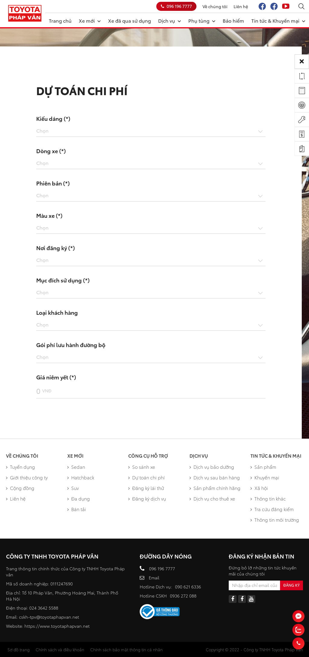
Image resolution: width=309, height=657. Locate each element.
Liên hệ (241, 6)
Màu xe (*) (49, 215)
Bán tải (76, 509)
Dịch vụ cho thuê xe (212, 498)
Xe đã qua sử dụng (129, 20)
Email (154, 578)
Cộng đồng (20, 488)
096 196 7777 (176, 6)
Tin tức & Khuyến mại (278, 20)
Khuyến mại (264, 477)
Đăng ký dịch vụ (147, 498)
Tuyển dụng (20, 466)
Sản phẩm (263, 466)
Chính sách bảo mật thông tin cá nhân (126, 649)
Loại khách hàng (57, 312)
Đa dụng (78, 498)
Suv (73, 488)
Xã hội (259, 488)
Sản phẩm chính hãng (215, 488)
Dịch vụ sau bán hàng (215, 477)
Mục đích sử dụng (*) (63, 280)
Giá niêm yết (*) (56, 377)
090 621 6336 (188, 587)
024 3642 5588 (43, 608)
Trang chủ (60, 20)
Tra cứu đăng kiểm (272, 509)
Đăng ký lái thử (146, 488)
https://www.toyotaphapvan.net (57, 626)
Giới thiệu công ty (27, 477)
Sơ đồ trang (19, 649)
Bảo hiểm (233, 20)
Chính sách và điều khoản (60, 649)
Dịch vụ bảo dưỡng (212, 466)
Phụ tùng (201, 20)
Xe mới (90, 20)
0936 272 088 (183, 596)
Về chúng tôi (215, 6)
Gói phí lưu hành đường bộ (70, 345)
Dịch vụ (169, 20)
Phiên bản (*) (53, 183)
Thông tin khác (268, 498)
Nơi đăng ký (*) (55, 248)
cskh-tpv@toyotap (37, 617)
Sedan (76, 466)
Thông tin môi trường (274, 519)
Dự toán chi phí (146, 477)
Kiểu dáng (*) (53, 118)
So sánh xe (141, 466)
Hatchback (80, 477)
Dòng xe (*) (51, 151)
